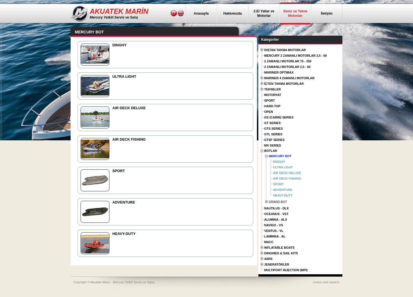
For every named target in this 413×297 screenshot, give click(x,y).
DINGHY (279, 161)
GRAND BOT (278, 202)
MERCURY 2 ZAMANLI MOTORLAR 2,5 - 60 (295, 55)
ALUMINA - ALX (275, 219)
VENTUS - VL (273, 230)
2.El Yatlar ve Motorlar (264, 13)
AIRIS (268, 259)
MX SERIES (272, 145)
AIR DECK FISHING (287, 178)
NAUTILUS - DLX (276, 208)
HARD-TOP (272, 106)
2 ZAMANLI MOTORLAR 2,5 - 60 (287, 66)
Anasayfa (201, 13)
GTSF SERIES (274, 139)
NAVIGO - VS (273, 225)
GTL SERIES (273, 134)
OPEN (268, 111)
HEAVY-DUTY (283, 195)
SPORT (269, 100)
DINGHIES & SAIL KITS (281, 253)
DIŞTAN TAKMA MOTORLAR (285, 50)
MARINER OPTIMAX (279, 72)
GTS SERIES (273, 128)
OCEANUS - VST (276, 214)
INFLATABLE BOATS (279, 247)
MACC (268, 242)
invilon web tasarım (326, 282)
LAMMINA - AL (275, 236)
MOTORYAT (272, 95)
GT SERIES (272, 123)
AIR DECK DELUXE (287, 173)
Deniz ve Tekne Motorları (295, 13)
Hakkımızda (232, 13)
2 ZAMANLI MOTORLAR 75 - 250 (288, 61)
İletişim (326, 13)
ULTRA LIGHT (283, 167)
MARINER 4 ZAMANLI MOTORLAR (289, 78)
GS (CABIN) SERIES (279, 117)
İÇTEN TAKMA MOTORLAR (284, 83)
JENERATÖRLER (276, 264)
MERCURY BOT (280, 156)
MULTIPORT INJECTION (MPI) (286, 270)
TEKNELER (272, 89)
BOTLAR (270, 150)
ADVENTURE (282, 189)
